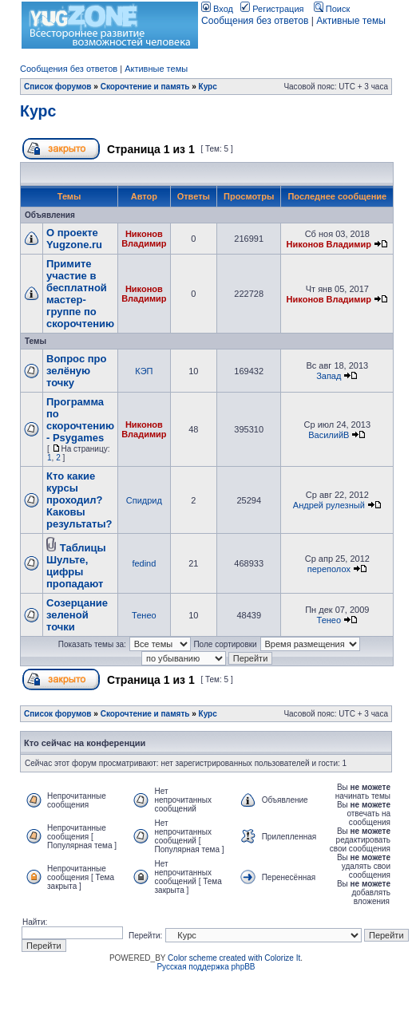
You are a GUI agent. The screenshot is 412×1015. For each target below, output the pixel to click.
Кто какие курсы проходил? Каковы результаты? (79, 500)
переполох (329, 569)
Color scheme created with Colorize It (234, 958)
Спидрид (144, 500)
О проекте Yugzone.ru (74, 239)
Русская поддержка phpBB (205, 966)
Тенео (144, 615)
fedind (144, 563)
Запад (328, 376)
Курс (208, 86)
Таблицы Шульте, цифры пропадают (76, 566)
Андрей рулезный (329, 505)
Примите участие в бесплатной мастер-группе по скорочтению (80, 294)
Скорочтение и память (145, 86)
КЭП (144, 371)
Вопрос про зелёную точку (76, 371)
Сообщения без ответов (254, 20)
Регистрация (271, 9)
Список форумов (58, 86)
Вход (217, 9)
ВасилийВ (328, 435)
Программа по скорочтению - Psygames (80, 420)
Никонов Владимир (143, 238)
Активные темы (351, 20)
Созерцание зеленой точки (77, 615)
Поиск (332, 9)
